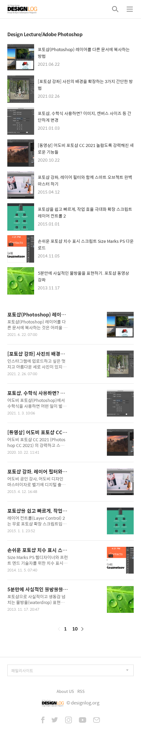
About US (65, 691)
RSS (81, 691)
